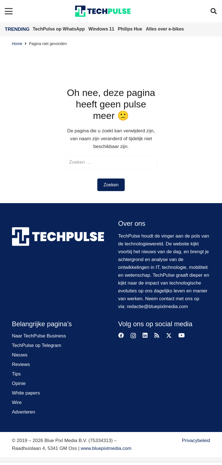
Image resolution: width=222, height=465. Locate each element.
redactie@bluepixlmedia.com (157, 306)
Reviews (21, 364)
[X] (169, 336)
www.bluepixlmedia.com (106, 448)
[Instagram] (133, 336)
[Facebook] (121, 335)
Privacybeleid (196, 440)
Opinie (19, 383)
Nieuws (20, 355)
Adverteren (23, 412)
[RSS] (156, 335)
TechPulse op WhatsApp (59, 29)
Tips (16, 374)
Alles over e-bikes (165, 29)
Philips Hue (131, 29)
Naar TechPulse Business (39, 336)
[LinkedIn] (145, 335)
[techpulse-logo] (103, 11)
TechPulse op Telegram (36, 345)
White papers (26, 393)
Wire (17, 402)
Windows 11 (101, 29)
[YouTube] (181, 335)
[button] (8, 11)
